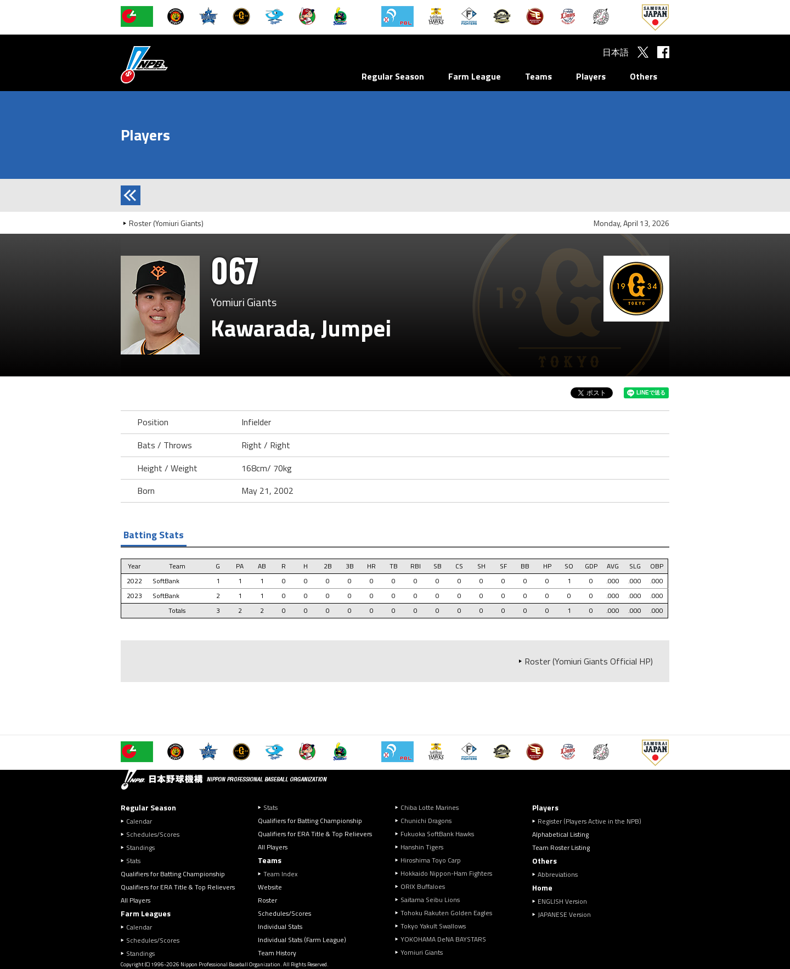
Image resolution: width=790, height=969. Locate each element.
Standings (140, 847)
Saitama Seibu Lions (430, 899)
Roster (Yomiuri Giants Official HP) (588, 661)
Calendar (139, 821)
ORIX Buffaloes (422, 886)
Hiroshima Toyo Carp (430, 860)
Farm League (474, 76)
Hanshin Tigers (421, 847)
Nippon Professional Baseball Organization (172, 64)
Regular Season (393, 76)
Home (542, 887)
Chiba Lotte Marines (429, 807)
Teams (538, 76)
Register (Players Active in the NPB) (593, 821)
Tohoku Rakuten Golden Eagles (446, 913)
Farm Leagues (146, 913)
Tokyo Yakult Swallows (433, 926)
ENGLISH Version (562, 901)
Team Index (280, 874)
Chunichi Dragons (426, 820)
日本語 (615, 52)
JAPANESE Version (564, 914)
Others (643, 76)
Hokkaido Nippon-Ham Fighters (446, 873)
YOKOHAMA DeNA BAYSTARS (443, 939)
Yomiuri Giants (421, 952)
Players (591, 76)
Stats (133, 860)
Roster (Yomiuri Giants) (166, 223)
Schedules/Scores (152, 834)
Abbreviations (558, 874)
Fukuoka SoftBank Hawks (437, 834)
